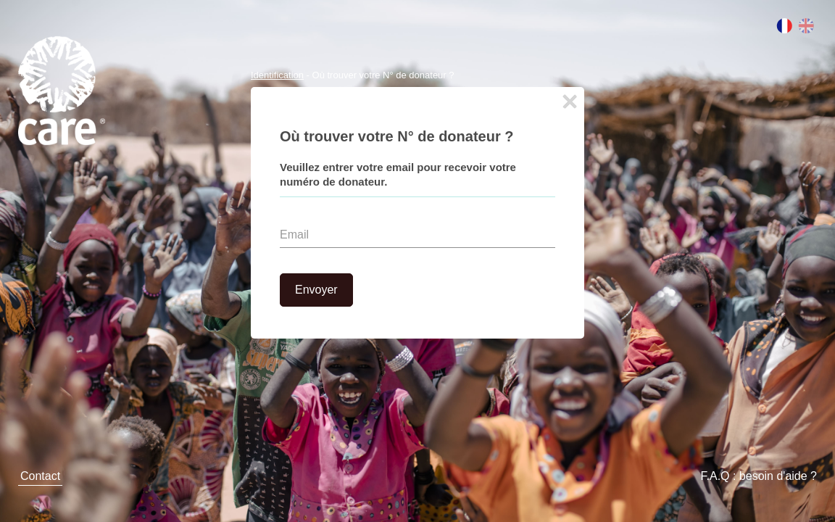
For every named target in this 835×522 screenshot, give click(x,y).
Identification (277, 75)
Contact (40, 476)
